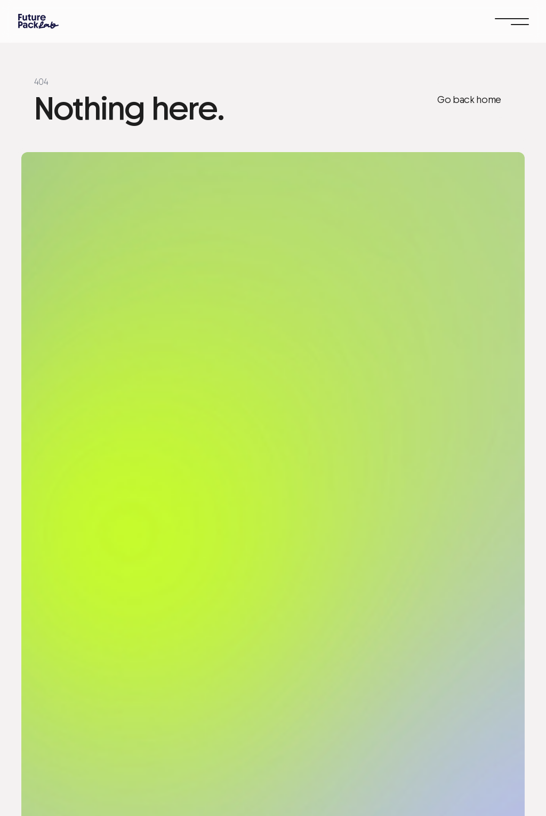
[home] (38, 21)
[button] (512, 21)
